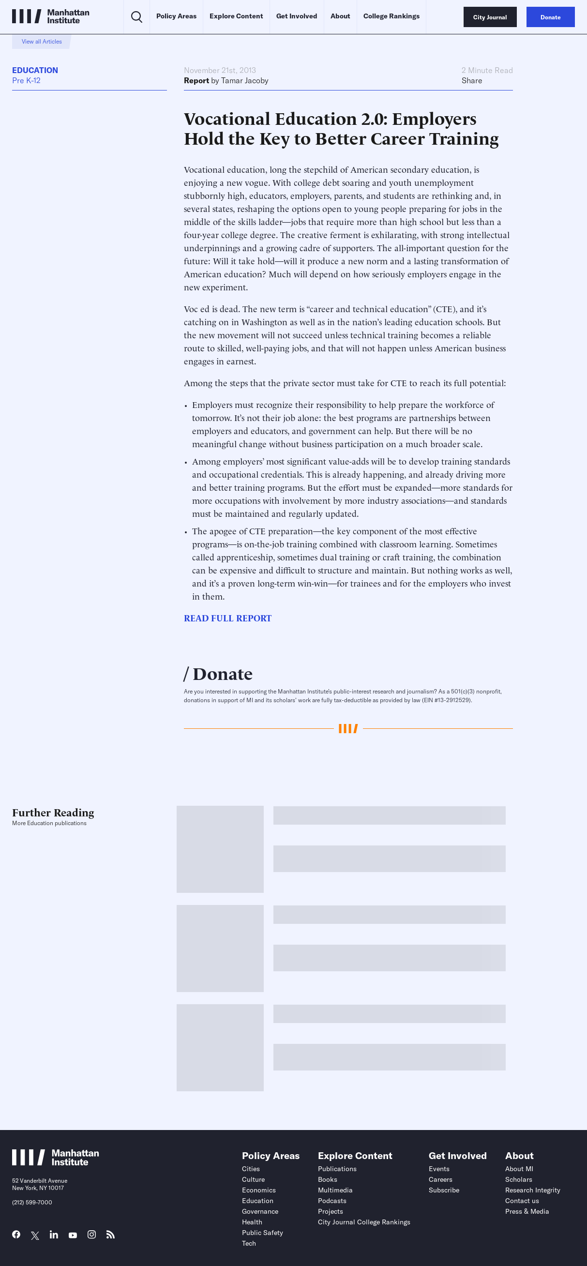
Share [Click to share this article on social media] (472, 80)
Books (327, 1179)
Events (439, 1168)
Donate (223, 672)
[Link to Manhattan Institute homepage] (55, 1162)
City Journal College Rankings (364, 1222)
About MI (519, 1168)
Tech (249, 1243)
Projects (330, 1211)
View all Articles (42, 41)
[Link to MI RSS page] (110, 1237)
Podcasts (332, 1200)
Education (35, 70)
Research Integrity (532, 1190)
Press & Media (527, 1211)
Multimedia (335, 1190)
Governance (260, 1211)
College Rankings (391, 16)
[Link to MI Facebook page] (16, 1237)
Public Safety (262, 1232)
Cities (251, 1168)
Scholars (518, 1179)
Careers (440, 1179)
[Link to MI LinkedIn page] (54, 1237)
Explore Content (236, 16)
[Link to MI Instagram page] (92, 1237)
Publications (337, 1168)
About (340, 16)
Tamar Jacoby (245, 80)
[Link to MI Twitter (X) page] (35, 1236)
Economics (259, 1190)
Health (252, 1222)
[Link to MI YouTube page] (73, 1236)
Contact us (522, 1200)
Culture (253, 1179)
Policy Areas (176, 16)
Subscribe (444, 1190)
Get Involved (296, 16)
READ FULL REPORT (227, 617)
